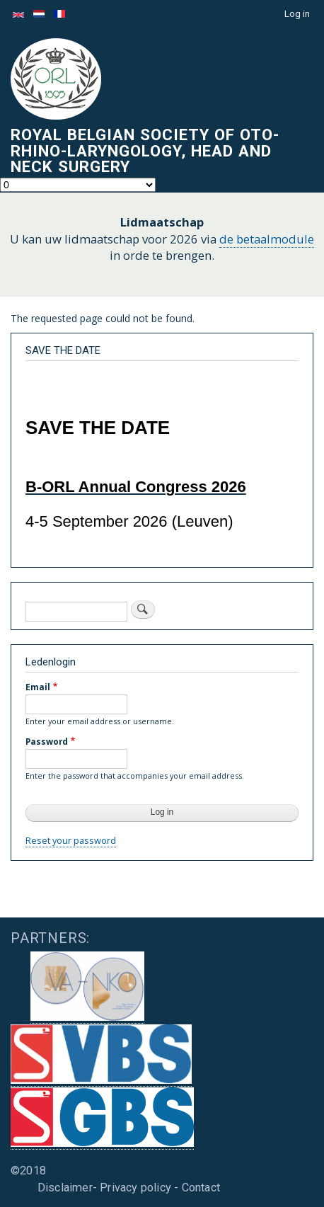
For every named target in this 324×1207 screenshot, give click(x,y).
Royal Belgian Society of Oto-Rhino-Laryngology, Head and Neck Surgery (145, 150)
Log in (297, 13)
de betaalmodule (266, 239)
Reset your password (70, 840)
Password (46, 741)
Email (37, 686)
